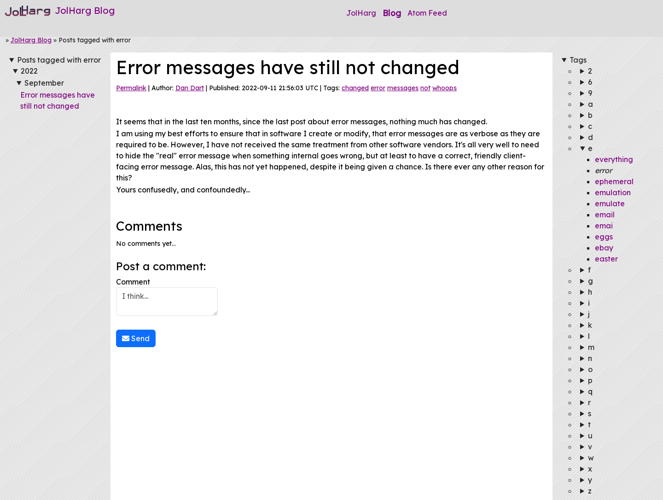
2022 (29, 71)
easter (606, 258)
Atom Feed (427, 12)
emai (604, 225)
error (378, 88)
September (44, 82)
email (605, 214)
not (425, 88)
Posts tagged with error (59, 59)
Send (136, 338)
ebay (604, 247)
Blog (392, 13)
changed (355, 88)
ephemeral (614, 181)
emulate (610, 203)
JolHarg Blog (31, 40)
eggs (604, 236)
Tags (578, 59)
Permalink (131, 88)
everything (614, 159)
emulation (613, 192)
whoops (444, 88)
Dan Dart (189, 88)
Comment (167, 296)
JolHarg (361, 12)
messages (403, 88)
